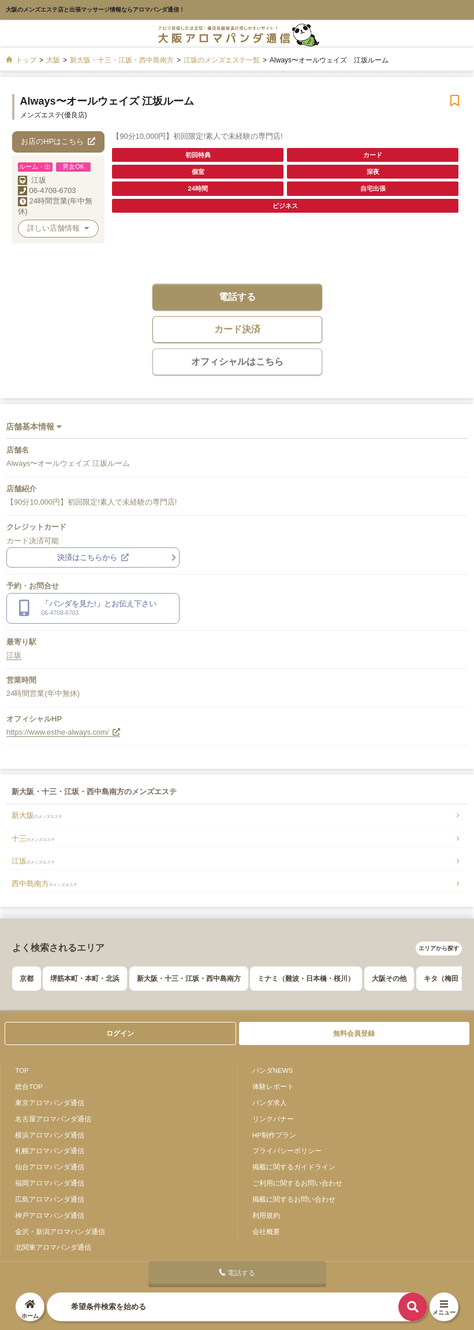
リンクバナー (273, 1118)
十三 (33, 838)
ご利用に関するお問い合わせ (297, 1183)
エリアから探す (439, 948)
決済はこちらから (93, 557)
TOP (22, 1070)
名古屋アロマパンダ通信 (53, 1118)
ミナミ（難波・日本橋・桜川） (305, 979)
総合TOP (29, 1086)
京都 (26, 979)
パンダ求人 (269, 1102)
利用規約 (266, 1215)
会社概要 (266, 1231)
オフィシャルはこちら (237, 361)
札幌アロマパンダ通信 (49, 1150)
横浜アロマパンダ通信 (49, 1135)
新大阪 (37, 815)
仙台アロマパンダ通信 (49, 1166)
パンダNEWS (272, 1070)
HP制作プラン (274, 1135)
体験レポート (273, 1086)
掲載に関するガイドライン (293, 1166)
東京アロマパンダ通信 (49, 1102)
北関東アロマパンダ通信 (53, 1247)
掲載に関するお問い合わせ (293, 1199)
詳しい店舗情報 (57, 228)
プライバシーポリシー (287, 1150)
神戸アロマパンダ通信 (49, 1215)
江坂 (38, 180)
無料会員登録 (354, 1033)
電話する (237, 297)
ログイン (120, 1033)
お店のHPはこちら (58, 141)
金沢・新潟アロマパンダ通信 (60, 1231)
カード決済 (237, 329)
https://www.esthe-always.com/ (63, 732)
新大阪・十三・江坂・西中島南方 (189, 979)
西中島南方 (44, 883)
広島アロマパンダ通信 (49, 1199)
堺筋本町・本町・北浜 (85, 979)
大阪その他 (389, 979)
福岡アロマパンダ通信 (49, 1183)
